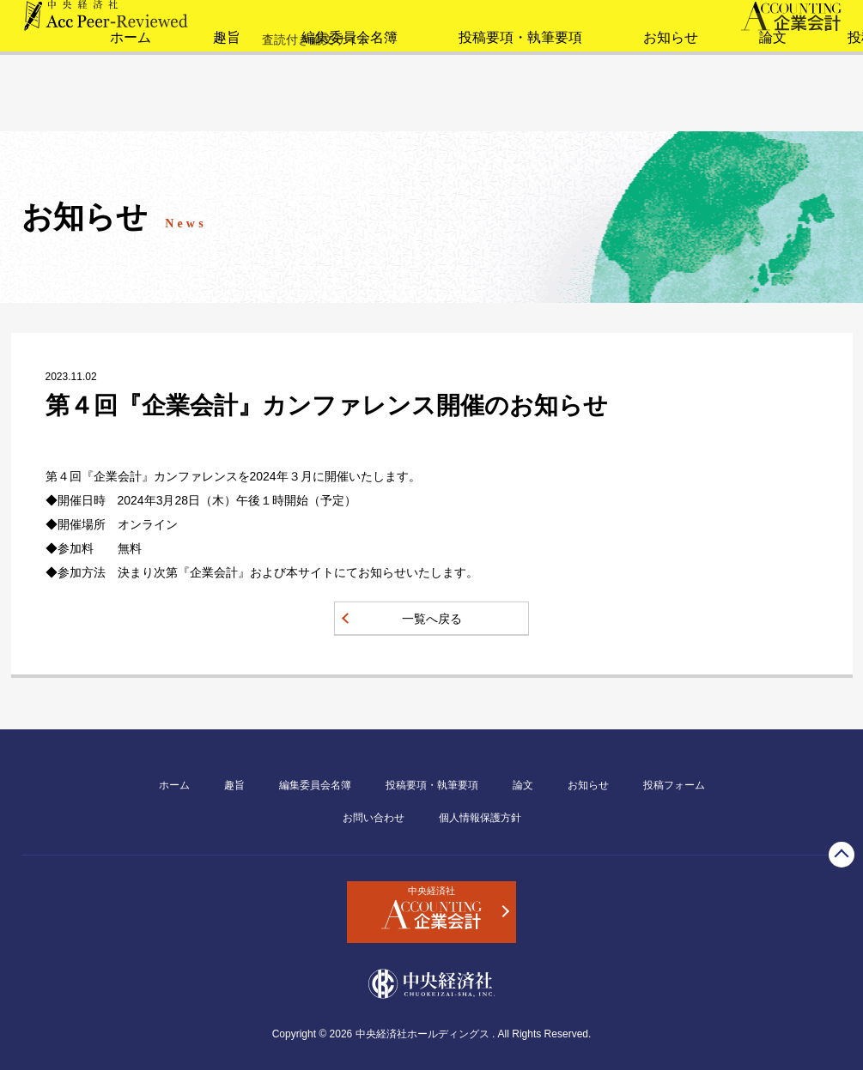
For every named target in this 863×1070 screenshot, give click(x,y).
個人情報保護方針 (480, 818)
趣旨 (155, 106)
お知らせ (574, 106)
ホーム (61, 106)
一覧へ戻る (432, 619)
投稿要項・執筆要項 (432, 106)
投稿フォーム (785, 106)
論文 (673, 106)
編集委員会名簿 (272, 106)
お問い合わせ (373, 818)
